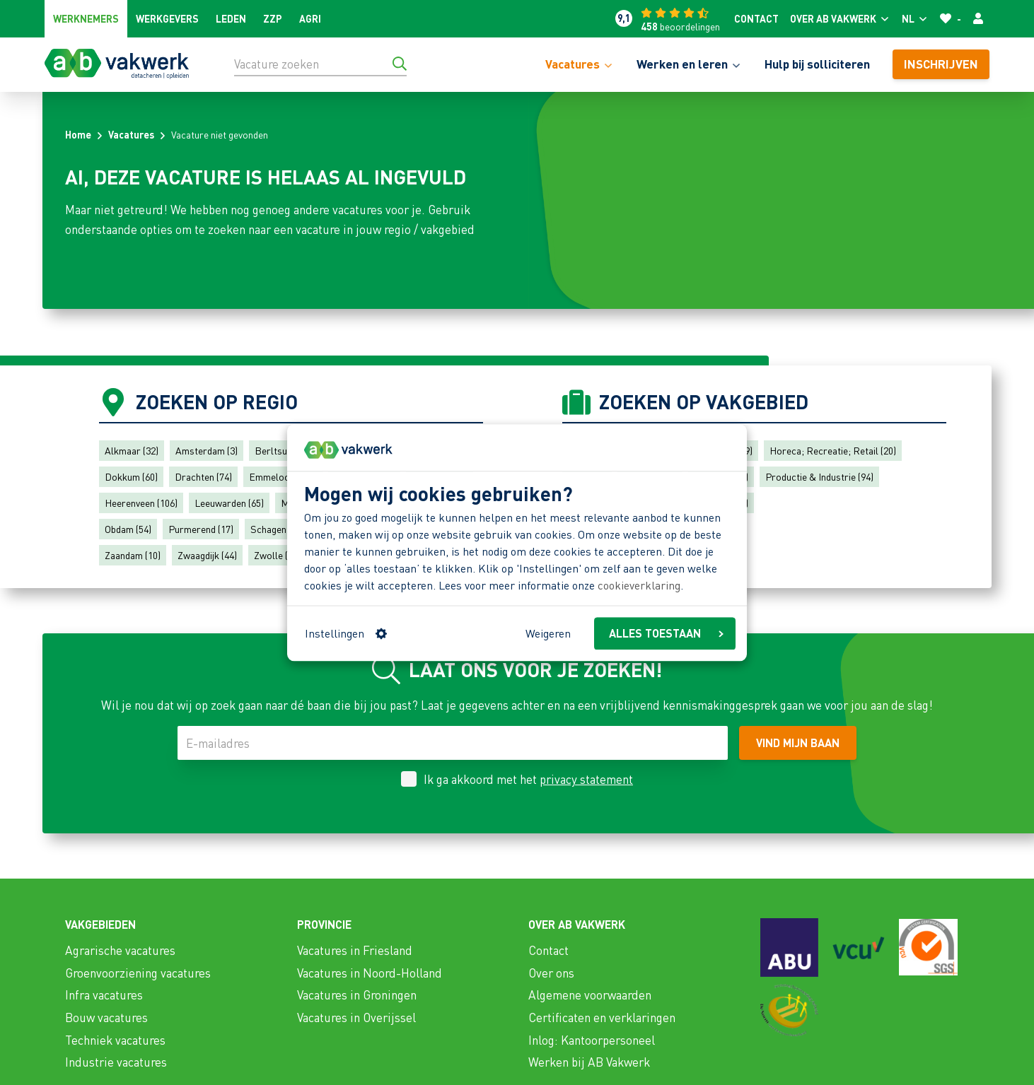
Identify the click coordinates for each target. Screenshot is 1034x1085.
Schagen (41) (277, 528)
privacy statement (586, 779)
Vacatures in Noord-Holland (369, 972)
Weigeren (548, 633)
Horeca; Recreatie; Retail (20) (832, 450)
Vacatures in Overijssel (356, 1017)
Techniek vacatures (115, 1040)
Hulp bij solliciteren (817, 63)
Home (78, 134)
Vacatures (131, 134)
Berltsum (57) (284, 450)
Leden (231, 18)
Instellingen (346, 633)
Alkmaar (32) (131, 450)
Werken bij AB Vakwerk (589, 1061)
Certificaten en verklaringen (601, 1017)
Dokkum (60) (131, 476)
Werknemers (86, 18)
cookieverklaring (639, 585)
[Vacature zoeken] (320, 63)
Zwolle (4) (275, 555)
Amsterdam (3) (206, 450)
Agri (310, 18)
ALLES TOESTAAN (666, 633)
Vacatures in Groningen (357, 994)
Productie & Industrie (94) (819, 476)
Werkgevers (167, 18)
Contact (756, 18)
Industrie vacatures (116, 1061)
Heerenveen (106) (141, 502)
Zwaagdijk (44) (207, 555)
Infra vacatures (104, 994)
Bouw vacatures (106, 1017)
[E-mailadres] (453, 743)
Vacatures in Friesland (354, 950)
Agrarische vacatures (120, 950)
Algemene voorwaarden (589, 994)
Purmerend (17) (200, 528)
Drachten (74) (203, 476)
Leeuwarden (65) (229, 502)
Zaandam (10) (133, 555)
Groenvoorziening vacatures (138, 972)
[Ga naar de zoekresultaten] (400, 63)
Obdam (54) (128, 528)
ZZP (272, 18)
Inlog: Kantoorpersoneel (591, 1040)
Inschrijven (941, 63)
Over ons (551, 972)
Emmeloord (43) (283, 476)
